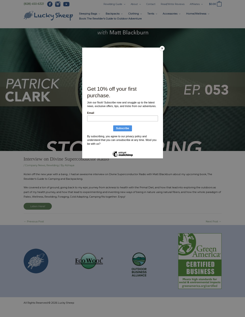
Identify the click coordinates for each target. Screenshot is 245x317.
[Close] (162, 48)
